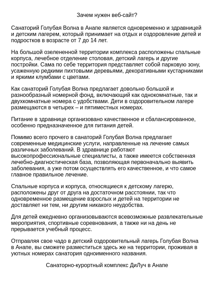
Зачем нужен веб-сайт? (107, 15)
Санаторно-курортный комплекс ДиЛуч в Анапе (107, 265)
